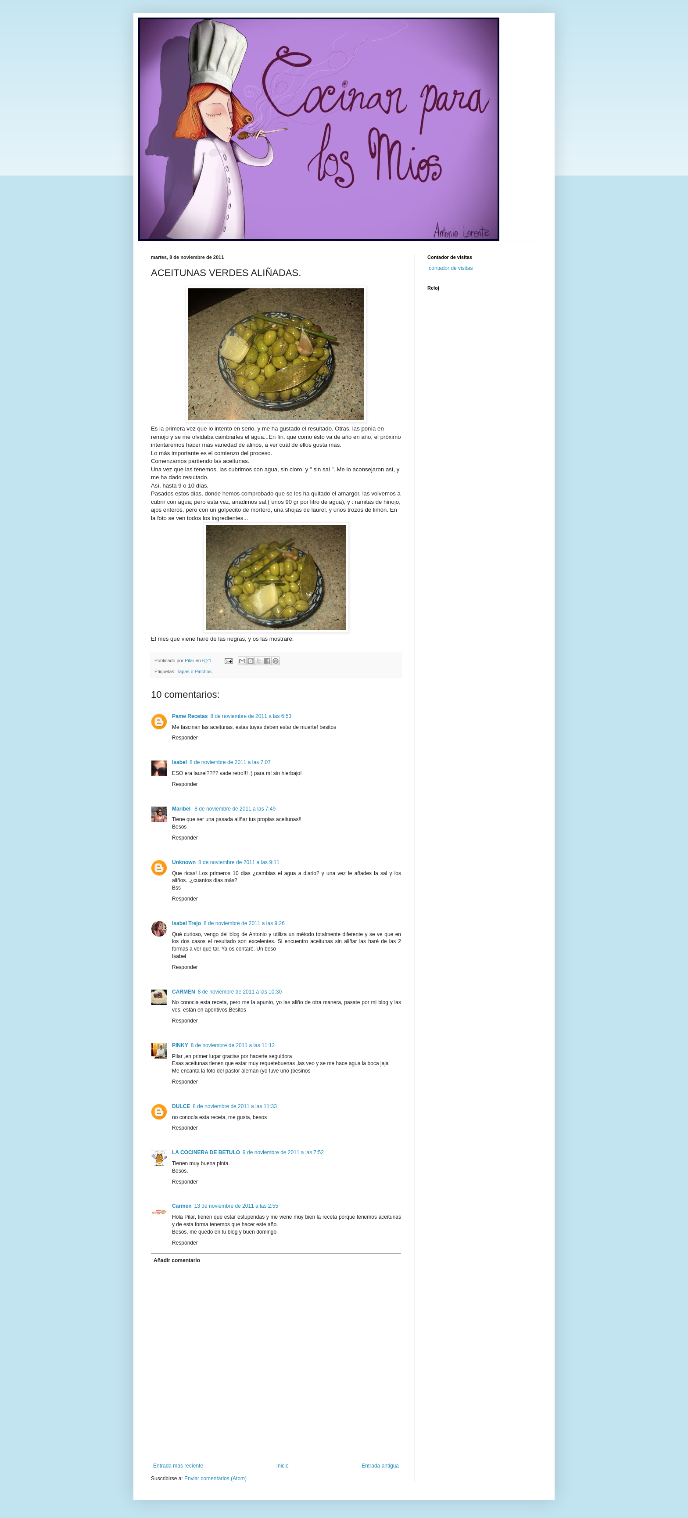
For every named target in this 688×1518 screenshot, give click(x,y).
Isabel (179, 762)
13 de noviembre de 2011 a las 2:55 (236, 1206)
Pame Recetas (190, 716)
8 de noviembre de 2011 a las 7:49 (235, 809)
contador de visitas (451, 268)
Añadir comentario (177, 1260)
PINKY (180, 1045)
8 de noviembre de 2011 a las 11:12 (233, 1045)
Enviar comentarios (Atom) (215, 1478)
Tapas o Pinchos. (195, 671)
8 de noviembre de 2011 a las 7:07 (230, 762)
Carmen (182, 1206)
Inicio (282, 1466)
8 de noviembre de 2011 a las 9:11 (239, 862)
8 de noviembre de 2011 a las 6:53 (250, 716)
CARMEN (183, 992)
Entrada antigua (380, 1466)
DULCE (181, 1106)
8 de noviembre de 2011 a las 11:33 (234, 1106)
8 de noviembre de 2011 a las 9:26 (244, 923)
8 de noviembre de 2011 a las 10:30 (240, 992)
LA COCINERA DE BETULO (206, 1152)
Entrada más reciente (178, 1466)
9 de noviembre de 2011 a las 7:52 (283, 1152)
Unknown (184, 862)
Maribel (182, 809)
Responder (185, 738)
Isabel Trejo (186, 923)
